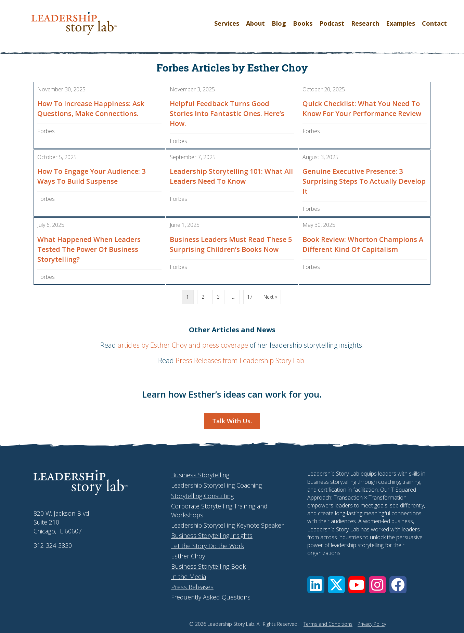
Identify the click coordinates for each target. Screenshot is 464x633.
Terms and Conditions (328, 624)
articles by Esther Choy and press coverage (183, 345)
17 (250, 297)
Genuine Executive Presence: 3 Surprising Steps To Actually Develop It (364, 181)
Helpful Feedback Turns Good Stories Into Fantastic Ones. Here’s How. (227, 113)
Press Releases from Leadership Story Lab (240, 360)
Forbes (46, 131)
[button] (315, 584)
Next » (270, 297)
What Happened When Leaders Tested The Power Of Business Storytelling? (89, 249)
